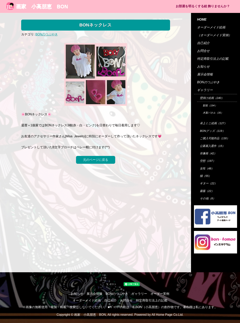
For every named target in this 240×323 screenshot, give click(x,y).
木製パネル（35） (213, 112)
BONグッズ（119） (212, 130)
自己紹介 (203, 43)
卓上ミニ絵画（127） (213, 123)
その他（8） (208, 198)
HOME (201, 19)
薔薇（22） (207, 191)
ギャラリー (205, 90)
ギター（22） (208, 183)
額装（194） (210, 105)
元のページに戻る (95, 159)
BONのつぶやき (46, 34)
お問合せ (203, 50)
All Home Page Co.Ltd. (168, 314)
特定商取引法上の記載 (212, 58)
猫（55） (205, 175)
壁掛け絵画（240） (212, 98)
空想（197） (208, 160)
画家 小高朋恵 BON (37, 6)
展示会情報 (205, 74)
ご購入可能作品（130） (214, 138)
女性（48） (207, 168)
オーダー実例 (159, 293)
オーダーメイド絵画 (211, 27)
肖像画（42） (208, 153)
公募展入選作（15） (212, 145)
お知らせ (203, 66)
